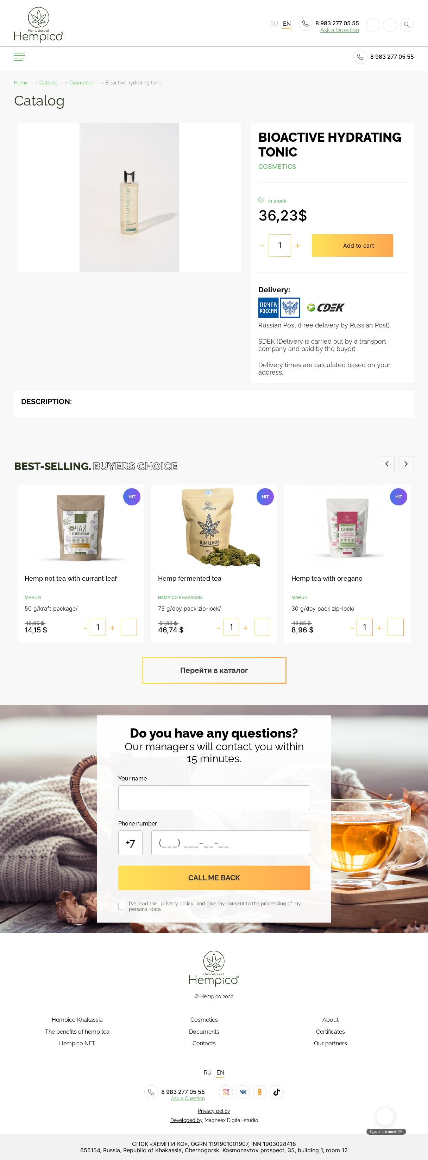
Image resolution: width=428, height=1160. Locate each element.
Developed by (186, 1119)
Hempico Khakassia (77, 1019)
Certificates (330, 1031)
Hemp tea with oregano (326, 578)
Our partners (330, 1043)
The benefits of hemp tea (77, 1031)
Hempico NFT (77, 1043)
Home (21, 82)
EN (287, 24)
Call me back (214, 877)
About (330, 1019)
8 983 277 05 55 (328, 24)
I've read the (144, 903)
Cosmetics (81, 82)
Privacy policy (214, 1110)
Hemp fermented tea (189, 578)
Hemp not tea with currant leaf (71, 578)
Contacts (204, 1043)
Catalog (48, 82)
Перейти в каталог (214, 669)
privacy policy (177, 903)
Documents (204, 1031)
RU (274, 24)
